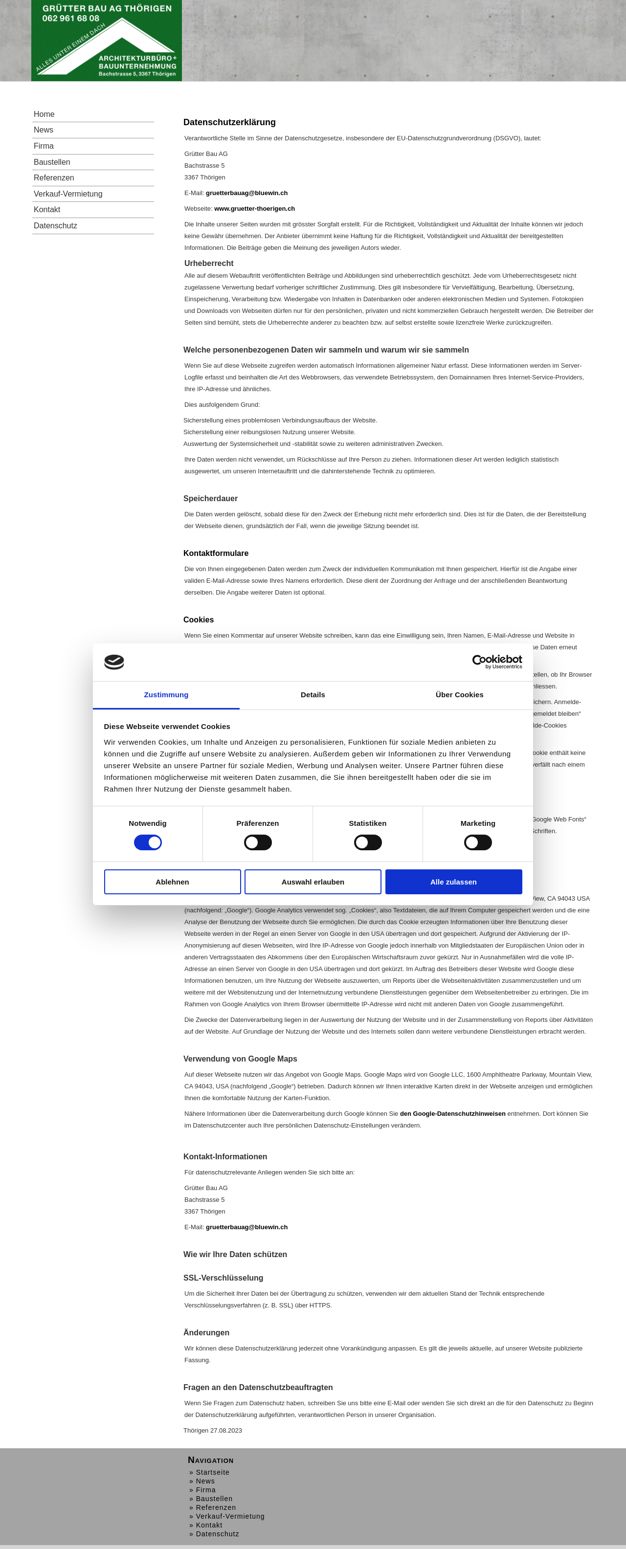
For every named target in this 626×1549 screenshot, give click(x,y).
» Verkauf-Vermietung (227, 1516)
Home (44, 114)
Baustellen (52, 162)
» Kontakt (206, 1525)
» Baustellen (211, 1499)
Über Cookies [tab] (460, 694)
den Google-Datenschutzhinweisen (453, 1113)
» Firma (202, 1490)
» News (202, 1481)
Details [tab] (313, 694)
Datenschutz (55, 225)
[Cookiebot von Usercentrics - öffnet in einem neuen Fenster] (479, 662)
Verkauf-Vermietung (68, 194)
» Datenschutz (214, 1534)
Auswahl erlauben (313, 882)
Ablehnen (172, 882)
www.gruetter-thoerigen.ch (254, 208)
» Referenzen (212, 1507)
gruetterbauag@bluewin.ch (247, 193)
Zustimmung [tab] (166, 694)
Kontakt (47, 209)
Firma (44, 146)
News (43, 130)
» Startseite (209, 1472)
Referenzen (54, 178)
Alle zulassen (453, 882)
